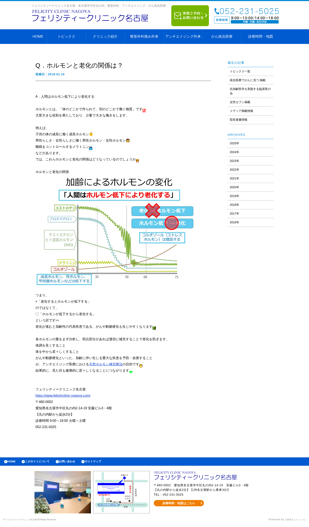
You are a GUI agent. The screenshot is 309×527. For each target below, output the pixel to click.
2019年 (234, 196)
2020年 (234, 187)
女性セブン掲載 (240, 102)
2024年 (234, 152)
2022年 (234, 169)
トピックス (66, 36)
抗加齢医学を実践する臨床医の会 (250, 91)
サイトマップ (105, 462)
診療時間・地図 (260, 36)
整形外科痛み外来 (144, 36)
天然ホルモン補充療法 (105, 364)
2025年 (234, 143)
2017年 (234, 213)
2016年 (234, 222)
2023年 (234, 160)
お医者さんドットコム (292, 521)
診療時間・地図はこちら (178, 505)
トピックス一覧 (240, 71)
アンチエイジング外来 (183, 36)
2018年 (234, 204)
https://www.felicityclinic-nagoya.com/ (63, 395)
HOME (38, 36)
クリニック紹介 (105, 36)
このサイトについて (42, 462)
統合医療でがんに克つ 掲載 (248, 80)
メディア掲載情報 (241, 111)
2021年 (234, 178)
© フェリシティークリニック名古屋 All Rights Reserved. (39, 521)
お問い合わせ (76, 462)
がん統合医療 (222, 36)
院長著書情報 (238, 119)
